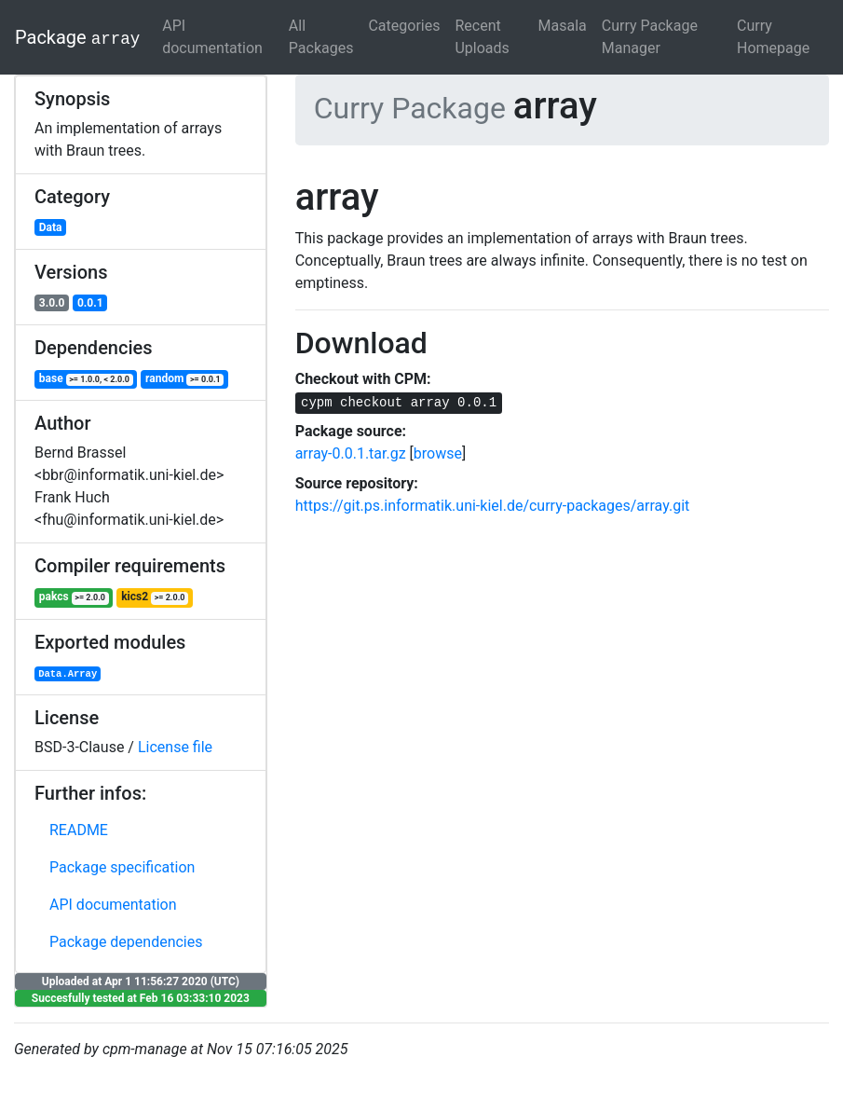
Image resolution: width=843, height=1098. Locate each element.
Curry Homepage (773, 37)
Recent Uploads (482, 37)
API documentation (212, 37)
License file (175, 747)
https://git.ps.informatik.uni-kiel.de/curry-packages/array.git (492, 506)
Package (77, 37)
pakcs (74, 597)
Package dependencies (126, 942)
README (78, 830)
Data (50, 227)
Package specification (122, 867)
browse (438, 453)
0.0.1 (90, 302)
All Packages (321, 37)
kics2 (154, 597)
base (86, 379)
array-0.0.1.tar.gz (350, 453)
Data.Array (67, 673)
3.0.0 (52, 302)
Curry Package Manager (650, 37)
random (184, 379)
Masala (562, 25)
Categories (404, 25)
